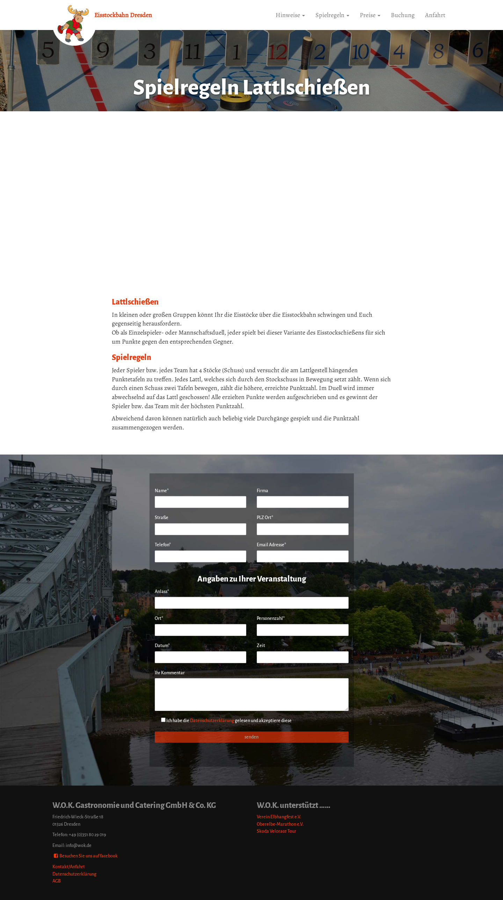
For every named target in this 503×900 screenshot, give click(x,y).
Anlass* (162, 591)
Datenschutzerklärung (212, 720)
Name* (162, 490)
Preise (370, 15)
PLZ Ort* (265, 517)
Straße (161, 517)
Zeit (261, 645)
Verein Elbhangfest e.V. (279, 816)
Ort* (159, 618)
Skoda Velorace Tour (276, 831)
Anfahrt (435, 15)
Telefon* (163, 544)
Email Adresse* (271, 544)
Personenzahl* (271, 618)
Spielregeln (332, 15)
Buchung (403, 15)
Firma (262, 490)
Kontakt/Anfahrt (68, 866)
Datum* (162, 645)
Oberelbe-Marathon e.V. (280, 824)
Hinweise (290, 15)
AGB (56, 881)
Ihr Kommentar (170, 672)
